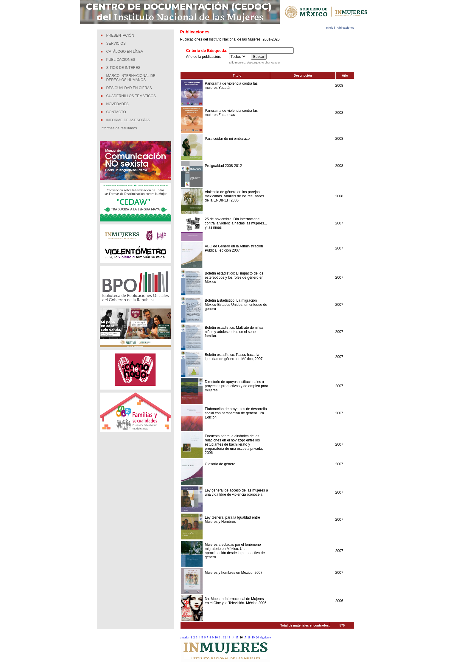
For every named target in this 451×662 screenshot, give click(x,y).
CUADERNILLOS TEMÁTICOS (131, 96)
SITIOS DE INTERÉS (123, 68)
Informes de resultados (119, 128)
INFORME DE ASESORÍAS (128, 120)
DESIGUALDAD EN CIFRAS (129, 88)
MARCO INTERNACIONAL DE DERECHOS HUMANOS (130, 78)
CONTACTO (116, 112)
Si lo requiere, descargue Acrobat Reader (254, 62)
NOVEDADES (117, 104)
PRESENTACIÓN (120, 35)
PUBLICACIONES (120, 60)
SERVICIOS (116, 43)
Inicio (330, 27)
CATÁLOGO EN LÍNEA (124, 51)
